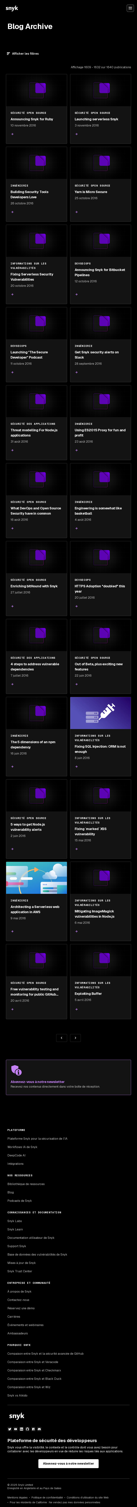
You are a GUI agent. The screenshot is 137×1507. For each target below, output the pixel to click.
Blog (10, 1192)
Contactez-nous (18, 1300)
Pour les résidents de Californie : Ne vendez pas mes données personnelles (55, 1502)
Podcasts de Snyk (19, 1201)
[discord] (39, 1429)
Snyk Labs (14, 1221)
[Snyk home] (12, 8)
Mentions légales (17, 1497)
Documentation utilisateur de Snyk (31, 1238)
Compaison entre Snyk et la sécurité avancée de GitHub (45, 1354)
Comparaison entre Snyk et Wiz (28, 1387)
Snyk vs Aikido (17, 1395)
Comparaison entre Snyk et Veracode (32, 1362)
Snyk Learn (15, 1229)
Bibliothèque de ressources (26, 1184)
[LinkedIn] (21, 1429)
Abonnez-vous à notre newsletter (68, 1464)
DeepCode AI (16, 1155)
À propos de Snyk (19, 1291)
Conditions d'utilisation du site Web (88, 1497)
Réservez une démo (21, 1308)
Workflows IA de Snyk (22, 1147)
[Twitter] (9, 1429)
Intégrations (15, 1164)
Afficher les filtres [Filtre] (25, 54)
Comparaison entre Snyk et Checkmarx (34, 1370)
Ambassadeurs (17, 1333)
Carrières (13, 1317)
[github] (27, 1429)
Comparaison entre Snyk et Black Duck (34, 1379)
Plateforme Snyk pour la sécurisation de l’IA (37, 1139)
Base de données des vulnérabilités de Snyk (37, 1254)
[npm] (33, 1429)
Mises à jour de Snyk (21, 1263)
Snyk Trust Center (19, 1271)
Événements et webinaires (25, 1325)
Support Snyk (16, 1246)
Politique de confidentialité (47, 1497)
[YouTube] (15, 1429)
